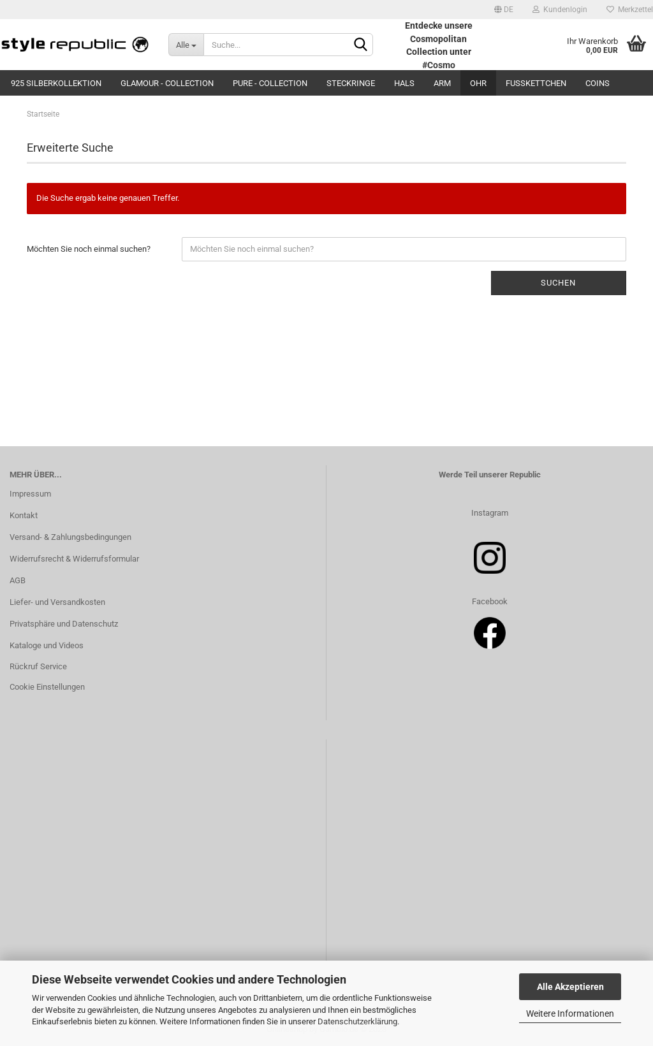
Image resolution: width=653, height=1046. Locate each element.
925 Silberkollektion (56, 83)
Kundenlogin (559, 9)
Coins (597, 83)
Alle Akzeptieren (570, 987)
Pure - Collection (270, 83)
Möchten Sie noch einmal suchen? (88, 249)
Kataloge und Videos (47, 645)
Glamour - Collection (167, 83)
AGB (18, 580)
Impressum (30, 493)
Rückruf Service (38, 666)
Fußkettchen (536, 83)
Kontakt (24, 515)
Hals (404, 83)
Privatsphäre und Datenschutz (64, 623)
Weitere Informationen (570, 1013)
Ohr (478, 83)
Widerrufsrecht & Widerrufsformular (74, 558)
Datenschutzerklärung (357, 1021)
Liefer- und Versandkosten (57, 602)
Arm (442, 83)
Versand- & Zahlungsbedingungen (70, 537)
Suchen (558, 282)
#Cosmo (438, 65)
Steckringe (350, 83)
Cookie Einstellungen (47, 687)
